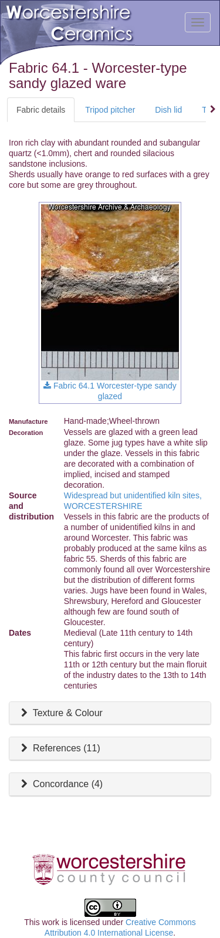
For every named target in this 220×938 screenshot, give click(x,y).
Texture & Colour (60, 713)
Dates (20, 632)
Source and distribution (31, 506)
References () (59, 748)
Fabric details (40, 109)
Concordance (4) (60, 784)
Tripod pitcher (110, 109)
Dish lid (168, 109)
